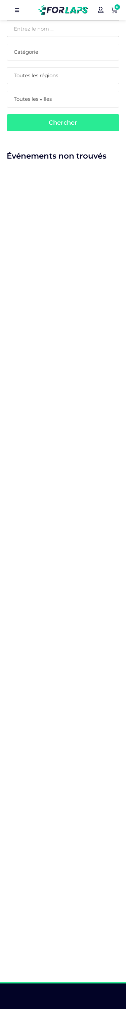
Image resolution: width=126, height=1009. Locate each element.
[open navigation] (17, 10)
